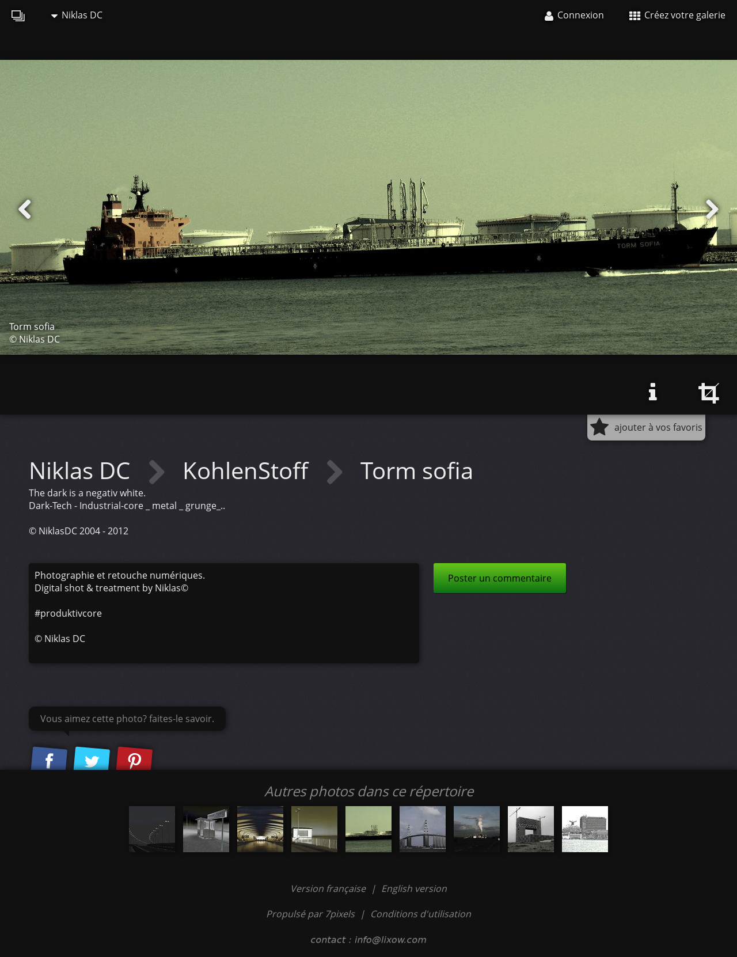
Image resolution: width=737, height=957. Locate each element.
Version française (329, 888)
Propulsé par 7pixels (310, 913)
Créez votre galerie (677, 15)
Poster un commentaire (500, 578)
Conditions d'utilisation (420, 913)
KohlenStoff (248, 470)
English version (414, 888)
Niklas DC (76, 15)
